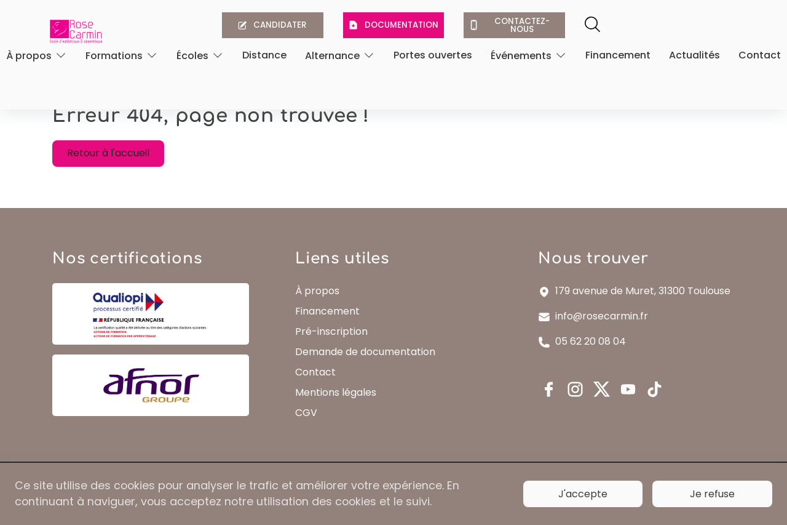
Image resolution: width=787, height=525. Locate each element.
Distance (264, 56)
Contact (759, 56)
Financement (618, 56)
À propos (320, 307)
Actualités (694, 56)
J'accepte (582, 493)
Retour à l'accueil (115, 163)
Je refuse (712, 493)
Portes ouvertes (433, 56)
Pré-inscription (334, 347)
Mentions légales (338, 408)
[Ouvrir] (36, 56)
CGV (309, 429)
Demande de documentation (368, 368)
